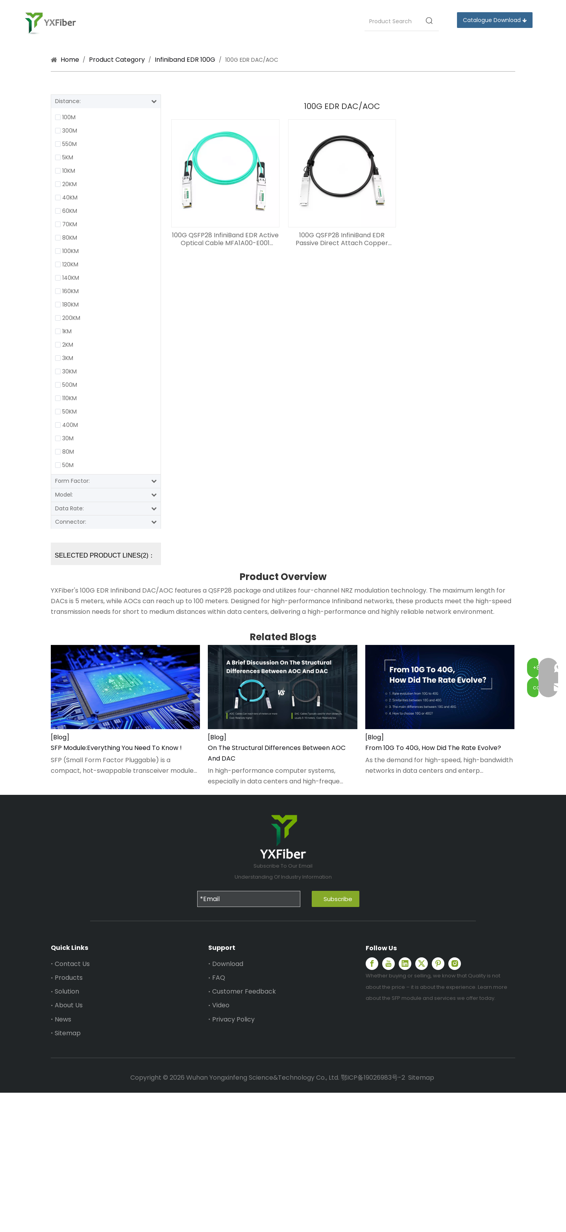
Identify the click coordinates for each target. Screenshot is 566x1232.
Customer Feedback (244, 991)
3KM (67, 358)
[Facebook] (372, 963)
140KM (70, 278)
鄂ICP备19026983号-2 (373, 1077)
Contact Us (72, 963)
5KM (67, 157)
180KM (70, 304)
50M (68, 465)
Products (69, 977)
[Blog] (60, 737)
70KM (69, 224)
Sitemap (68, 1033)
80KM (69, 237)
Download (227, 963)
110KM (69, 398)
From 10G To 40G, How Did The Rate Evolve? (433, 747)
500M (69, 385)
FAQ (218, 977)
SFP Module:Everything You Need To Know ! (116, 747)
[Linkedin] (405, 963)
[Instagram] (454, 963)
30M (68, 438)
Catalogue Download (495, 20)
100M (69, 117)
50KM (69, 411)
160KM (70, 291)
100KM (70, 251)
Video (220, 1005)
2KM (67, 344)
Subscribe (338, 899)
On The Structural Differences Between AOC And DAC (277, 753)
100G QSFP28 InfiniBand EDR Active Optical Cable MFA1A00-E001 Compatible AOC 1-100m (225, 239)
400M (70, 425)
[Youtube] (388, 963)
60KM (69, 211)
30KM (69, 371)
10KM (68, 171)
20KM (69, 184)
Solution (67, 991)
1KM (67, 331)
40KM (70, 197)
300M (69, 130)
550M (69, 144)
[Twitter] (421, 963)
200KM (71, 318)
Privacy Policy (233, 1019)
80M (68, 451)
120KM (70, 264)
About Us (69, 1005)
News (63, 1019)
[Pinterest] (438, 963)
